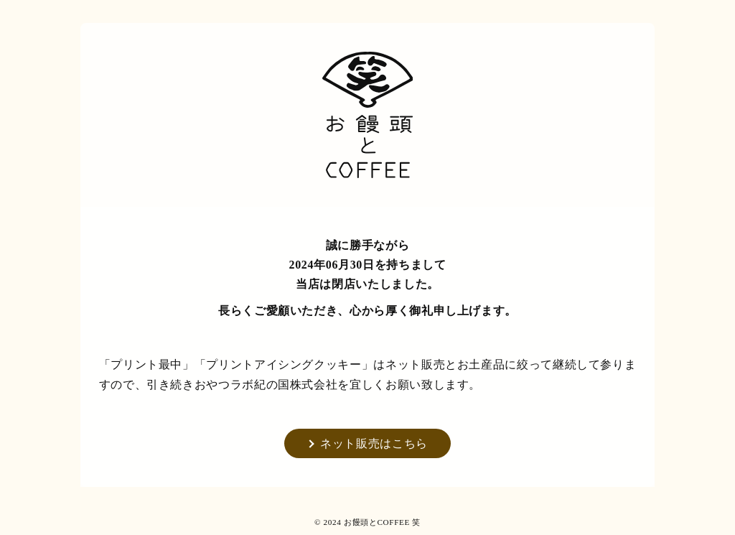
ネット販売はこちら (374, 443)
